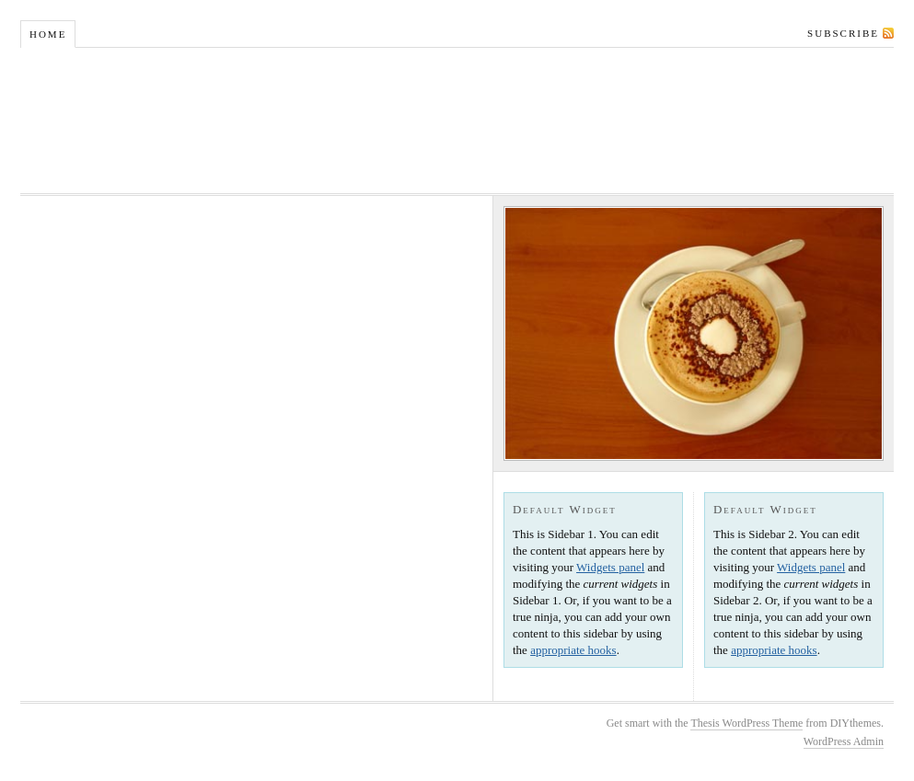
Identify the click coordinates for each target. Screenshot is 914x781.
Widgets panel (610, 567)
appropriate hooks (573, 650)
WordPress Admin (844, 741)
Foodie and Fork (457, 120)
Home (47, 34)
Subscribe (843, 33)
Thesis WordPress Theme (746, 723)
